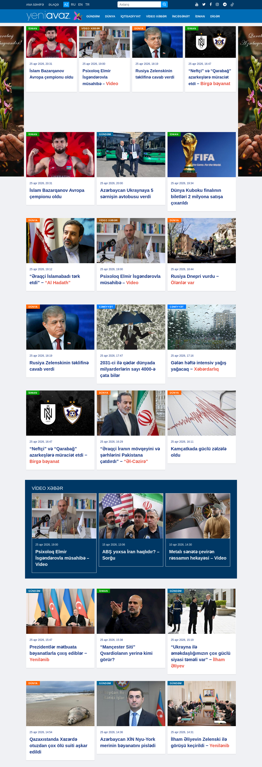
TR (87, 4)
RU (73, 4)
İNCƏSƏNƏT (181, 16)
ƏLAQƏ (53, 4)
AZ (66, 4)
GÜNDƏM (93, 16)
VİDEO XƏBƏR (156, 16)
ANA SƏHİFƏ (35, 4)
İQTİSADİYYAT (131, 16)
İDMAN (200, 16)
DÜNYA (110, 16)
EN (80, 4)
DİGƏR (215, 16)
